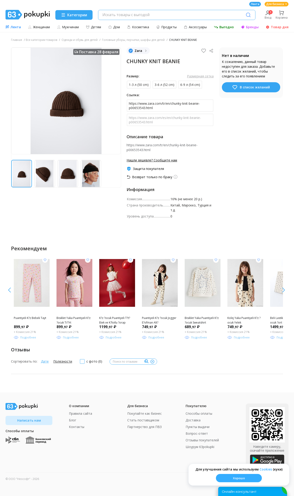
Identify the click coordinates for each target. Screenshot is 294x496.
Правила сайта (80, 413)
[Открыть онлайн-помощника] (252, 491)
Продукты (166, 27)
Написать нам (29, 420)
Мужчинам (68, 27)
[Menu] (74, 15)
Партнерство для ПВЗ (144, 427)
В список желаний (251, 87)
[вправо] (9, 290)
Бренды (250, 27)
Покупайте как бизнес (144, 413)
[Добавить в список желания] (45, 260)
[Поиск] (248, 15)
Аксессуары (195, 27)
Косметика (138, 27)
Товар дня (277, 27)
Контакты (76, 427)
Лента (255, 4)
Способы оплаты (199, 413)
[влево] (283, 290)
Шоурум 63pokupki (200, 447)
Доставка (193, 420)
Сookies (266, 469)
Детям (93, 27)
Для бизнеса (276, 4)
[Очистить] (152, 361)
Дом (114, 27)
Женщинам (39, 27)
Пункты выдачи (197, 427)
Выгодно (224, 27)
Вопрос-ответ (197, 433)
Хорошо (239, 478)
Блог (72, 420)
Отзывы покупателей (202, 440)
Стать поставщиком (143, 420)
